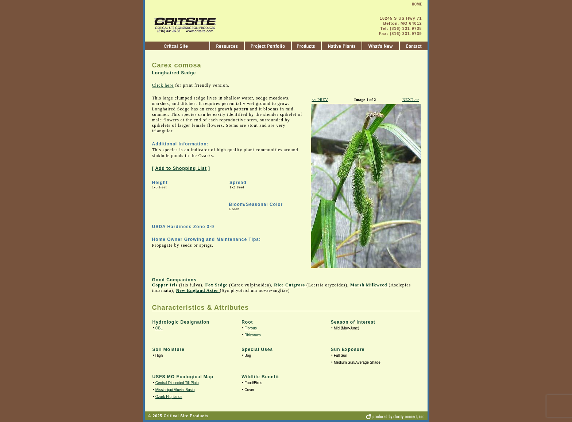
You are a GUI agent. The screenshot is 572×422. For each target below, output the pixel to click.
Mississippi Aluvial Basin (175, 390)
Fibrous (250, 328)
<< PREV (320, 99)
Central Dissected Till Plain (177, 383)
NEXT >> (410, 99)
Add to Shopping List (180, 168)
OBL (159, 328)
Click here (163, 85)
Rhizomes (252, 335)
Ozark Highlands (168, 397)
